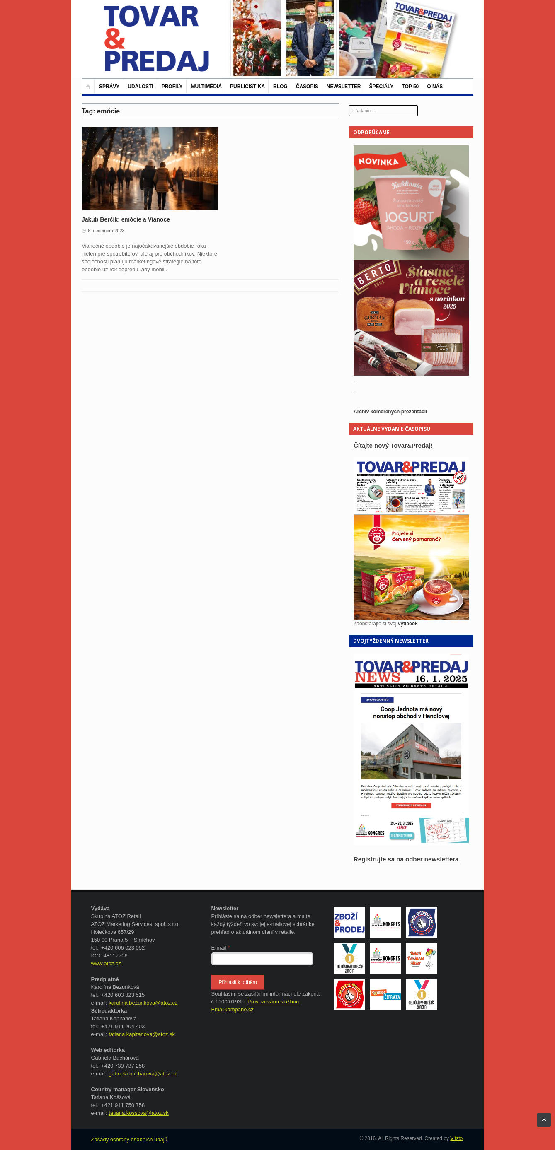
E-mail (220, 948)
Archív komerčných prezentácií (390, 412)
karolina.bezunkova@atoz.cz (143, 1003)
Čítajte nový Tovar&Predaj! (393, 445)
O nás (435, 86)
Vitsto (456, 1138)
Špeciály (381, 86)
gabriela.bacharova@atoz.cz (143, 1073)
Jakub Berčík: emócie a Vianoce (126, 219)
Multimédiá (206, 86)
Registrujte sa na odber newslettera (406, 859)
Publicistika (247, 86)
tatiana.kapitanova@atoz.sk (142, 1034)
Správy (109, 86)
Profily (172, 86)
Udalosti (140, 86)
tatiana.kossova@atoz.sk (139, 1113)
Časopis (307, 86)
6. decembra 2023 (106, 230)
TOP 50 (410, 86)
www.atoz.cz (106, 963)
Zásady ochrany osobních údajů (129, 1139)
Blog (280, 86)
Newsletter (344, 86)
